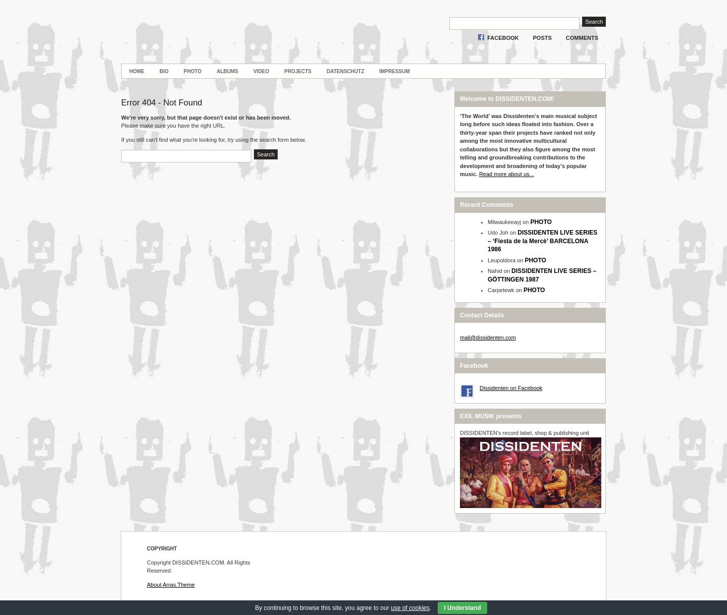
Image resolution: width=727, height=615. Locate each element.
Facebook (502, 38)
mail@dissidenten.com (488, 337)
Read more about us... (506, 174)
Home (136, 71)
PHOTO (192, 71)
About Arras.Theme (171, 585)
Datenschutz (345, 71)
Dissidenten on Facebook (511, 388)
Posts (542, 38)
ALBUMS (227, 71)
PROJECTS (297, 71)
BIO (164, 71)
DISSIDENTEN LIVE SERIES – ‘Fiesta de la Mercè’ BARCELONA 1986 (542, 241)
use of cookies (410, 607)
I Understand (462, 607)
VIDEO (261, 71)
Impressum (394, 71)
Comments (582, 38)
